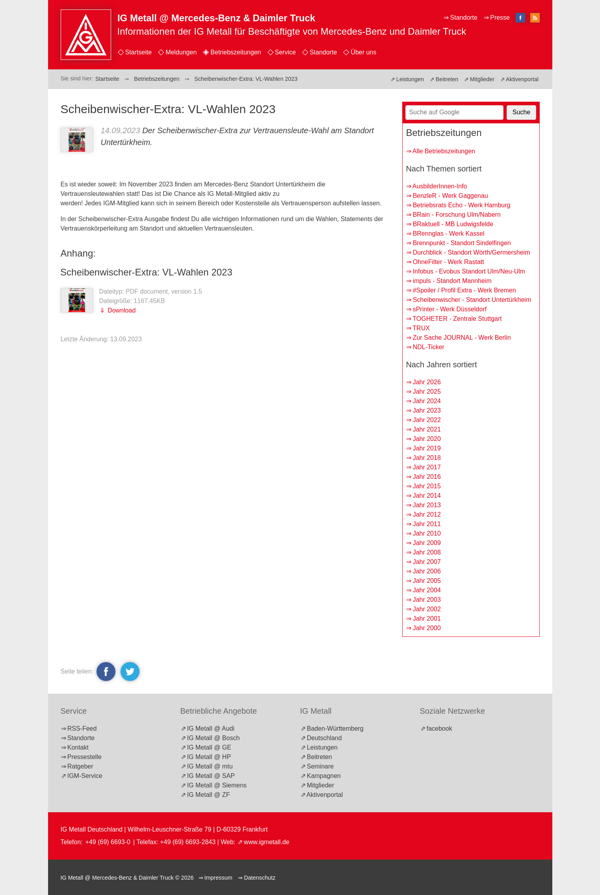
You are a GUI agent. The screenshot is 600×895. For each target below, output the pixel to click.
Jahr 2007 (427, 561)
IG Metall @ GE (209, 747)
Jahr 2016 (427, 476)
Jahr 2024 (427, 401)
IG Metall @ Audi (210, 728)
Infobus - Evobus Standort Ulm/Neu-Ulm (469, 271)
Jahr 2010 (427, 533)
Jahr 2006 (427, 571)
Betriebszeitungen (235, 52)
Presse (500, 17)
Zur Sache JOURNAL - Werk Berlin (462, 337)
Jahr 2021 (427, 429)
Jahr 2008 (427, 552)
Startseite (138, 52)
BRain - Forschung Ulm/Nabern (457, 214)
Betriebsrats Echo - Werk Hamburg (462, 205)
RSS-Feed (82, 728)
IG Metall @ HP (209, 757)
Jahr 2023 (427, 410)
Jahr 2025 (427, 391)
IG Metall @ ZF (208, 794)
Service (285, 52)
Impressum (218, 878)
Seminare (320, 766)
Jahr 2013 (427, 505)
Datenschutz (259, 878)
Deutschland (324, 738)
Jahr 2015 (427, 486)
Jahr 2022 (427, 420)
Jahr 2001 (427, 618)
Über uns (363, 52)
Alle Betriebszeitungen (443, 151)
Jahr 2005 (427, 580)
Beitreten (447, 79)
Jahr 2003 (427, 599)
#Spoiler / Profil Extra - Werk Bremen (464, 290)
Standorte (323, 52)
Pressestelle (84, 757)
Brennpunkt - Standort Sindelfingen (462, 243)
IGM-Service (84, 775)
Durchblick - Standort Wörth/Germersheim (471, 252)
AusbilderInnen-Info (439, 186)
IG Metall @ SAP (211, 775)
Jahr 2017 (427, 467)
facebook (106, 671)
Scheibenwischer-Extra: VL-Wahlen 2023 (146, 272)
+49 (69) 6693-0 (107, 842)
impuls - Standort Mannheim (452, 280)
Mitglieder (482, 79)
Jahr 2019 (427, 448)
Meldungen (181, 52)
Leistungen (410, 79)
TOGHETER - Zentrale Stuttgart (457, 318)
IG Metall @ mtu (210, 766)
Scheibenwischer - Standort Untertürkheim (472, 299)
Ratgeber (80, 766)
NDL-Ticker (428, 347)
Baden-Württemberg (335, 728)
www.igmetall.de (267, 842)
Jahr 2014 (427, 495)
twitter (129, 671)
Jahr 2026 (427, 382)
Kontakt (78, 747)
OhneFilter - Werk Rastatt (448, 262)
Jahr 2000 (427, 628)
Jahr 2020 (427, 438)
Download (121, 310)
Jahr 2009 (427, 543)
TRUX (421, 328)
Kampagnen (324, 775)
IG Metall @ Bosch (213, 738)
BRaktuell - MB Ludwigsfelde (453, 224)
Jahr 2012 (427, 514)
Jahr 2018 (427, 457)
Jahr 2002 (427, 609)
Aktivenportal (522, 79)
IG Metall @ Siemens (217, 785)
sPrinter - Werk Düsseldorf (450, 309)
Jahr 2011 (427, 524)
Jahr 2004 (427, 590)
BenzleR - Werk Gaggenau (450, 195)
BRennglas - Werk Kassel (449, 233)
